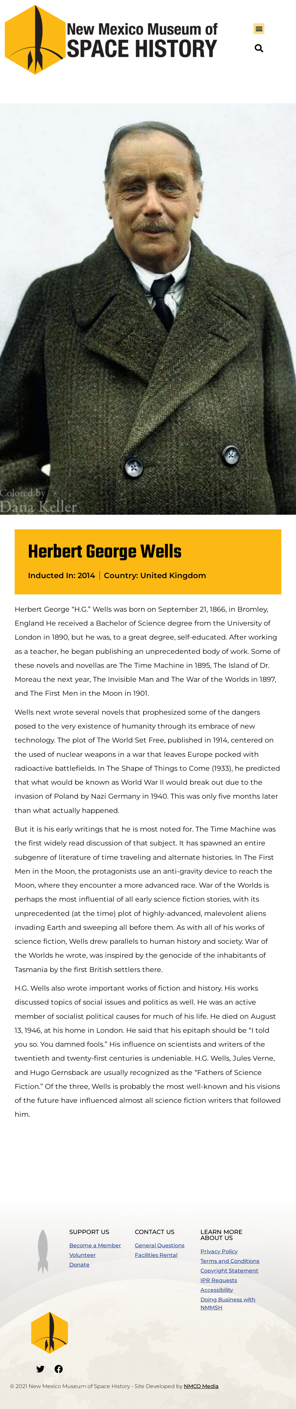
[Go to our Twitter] (40, 1369)
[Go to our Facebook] (58, 1369)
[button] (258, 28)
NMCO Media (201, 1386)
